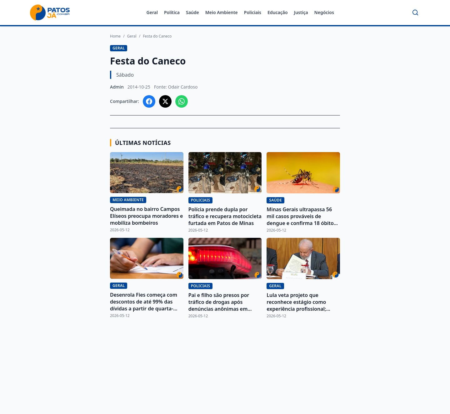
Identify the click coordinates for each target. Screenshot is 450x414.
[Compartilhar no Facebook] (149, 101)
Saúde (192, 12)
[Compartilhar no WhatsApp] (181, 101)
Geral (152, 12)
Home (115, 36)
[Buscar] (415, 12)
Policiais (252, 12)
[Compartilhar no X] (165, 101)
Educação (278, 12)
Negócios (324, 12)
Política (172, 12)
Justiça (301, 12)
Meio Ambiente (221, 12)
